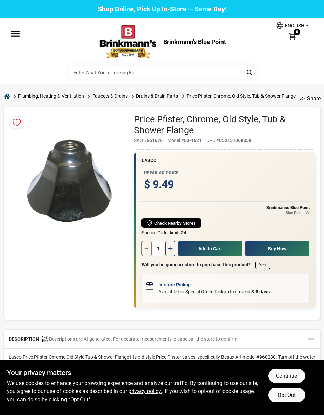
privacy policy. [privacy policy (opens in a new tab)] (145, 391)
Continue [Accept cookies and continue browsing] (286, 376)
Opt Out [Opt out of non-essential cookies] (287, 395)
